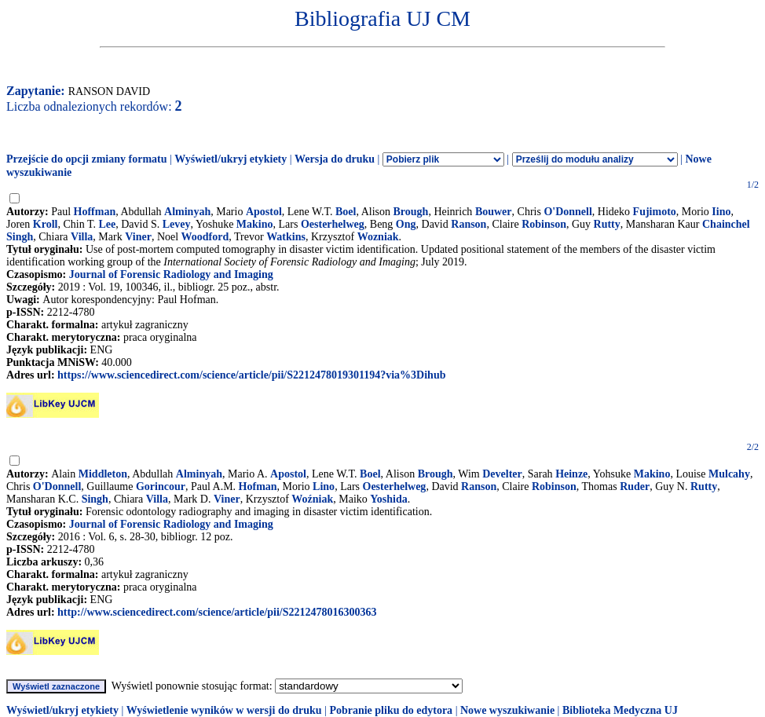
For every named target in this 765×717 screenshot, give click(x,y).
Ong (406, 224)
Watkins (286, 237)
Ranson (468, 224)
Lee (106, 224)
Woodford (205, 237)
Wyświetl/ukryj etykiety (230, 159)
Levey (177, 224)
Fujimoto (654, 212)
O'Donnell (567, 212)
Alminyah (187, 212)
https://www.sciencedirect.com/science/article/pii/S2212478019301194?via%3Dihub (251, 375)
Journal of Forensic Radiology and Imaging (171, 274)
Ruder (635, 486)
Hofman (258, 486)
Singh (95, 499)
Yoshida (388, 499)
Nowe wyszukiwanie (507, 710)
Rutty (607, 224)
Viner (138, 237)
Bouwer (493, 212)
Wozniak (378, 237)
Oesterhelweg (332, 224)
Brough (411, 212)
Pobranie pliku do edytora (390, 710)
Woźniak (312, 499)
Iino (721, 212)
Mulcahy (729, 474)
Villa (82, 237)
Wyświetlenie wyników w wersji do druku (224, 710)
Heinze (571, 474)
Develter (502, 474)
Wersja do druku (335, 159)
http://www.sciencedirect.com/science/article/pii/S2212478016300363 (216, 612)
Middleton (103, 474)
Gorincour (160, 486)
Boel (345, 212)
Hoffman (95, 212)
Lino (324, 486)
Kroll (45, 224)
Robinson (544, 224)
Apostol (264, 212)
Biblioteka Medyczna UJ (620, 710)
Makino (254, 224)
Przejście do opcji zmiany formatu (86, 159)
